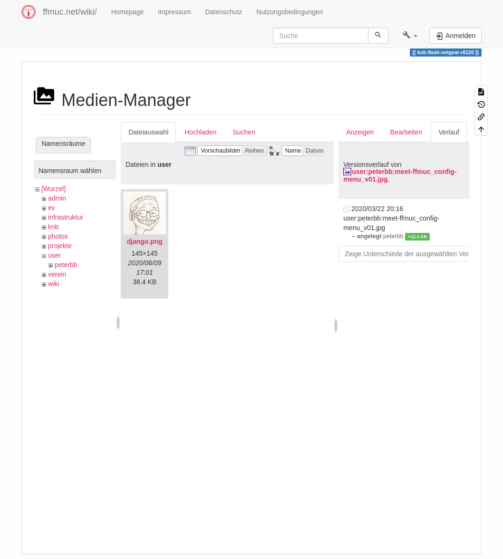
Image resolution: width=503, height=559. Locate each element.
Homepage (127, 12)
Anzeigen (360, 132)
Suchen (243, 132)
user (54, 255)
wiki (53, 284)
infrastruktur (65, 217)
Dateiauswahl (148, 132)
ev (51, 208)
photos (58, 236)
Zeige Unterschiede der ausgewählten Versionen (416, 254)
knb (53, 227)
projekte (60, 246)
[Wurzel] (53, 189)
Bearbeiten (406, 132)
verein (57, 274)
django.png (144, 241)
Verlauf (448, 132)
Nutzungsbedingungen (289, 12)
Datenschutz (223, 12)
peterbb (66, 265)
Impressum (174, 12)
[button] (410, 36)
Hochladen (200, 132)
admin (57, 198)
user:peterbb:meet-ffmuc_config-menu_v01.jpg (399, 175)
